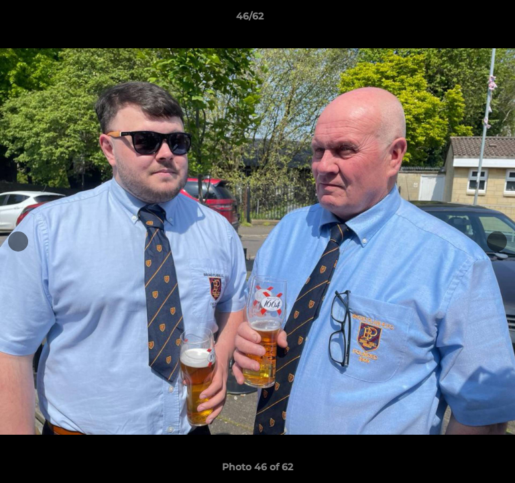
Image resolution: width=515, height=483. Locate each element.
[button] (467, 19)
